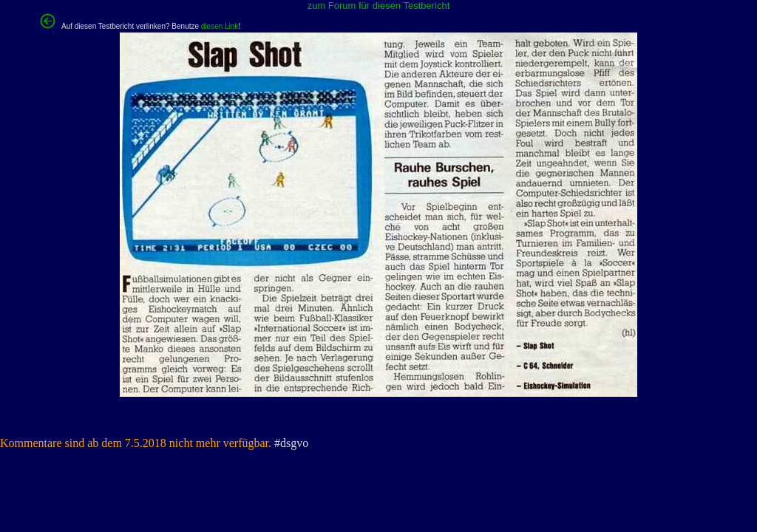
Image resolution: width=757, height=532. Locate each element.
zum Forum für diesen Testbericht (379, 5)
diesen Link (220, 26)
